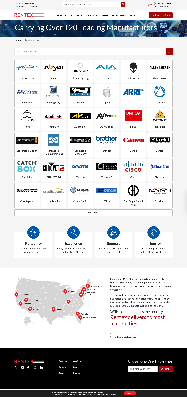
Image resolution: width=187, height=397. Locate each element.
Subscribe (166, 369)
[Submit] (169, 51)
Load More (93, 212)
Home (17, 40)
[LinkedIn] (41, 367)
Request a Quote (160, 15)
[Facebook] (28, 367)
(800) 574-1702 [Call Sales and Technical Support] (162, 3)
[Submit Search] (123, 4)
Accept (129, 393)
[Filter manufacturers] (89, 51)
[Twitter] (16, 367)
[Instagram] (34, 367)
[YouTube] (22, 367)
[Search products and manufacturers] (91, 4)
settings (114, 394)
